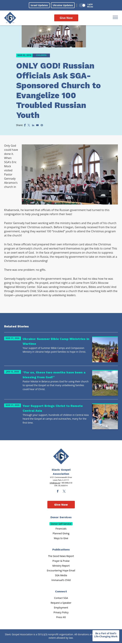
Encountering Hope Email (61, 570)
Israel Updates (39, 5)
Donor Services (61, 517)
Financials (61, 528)
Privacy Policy (61, 612)
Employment (61, 607)
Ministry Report (60, 565)
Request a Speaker (61, 602)
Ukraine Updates (63, 5)
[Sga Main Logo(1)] (61, 456)
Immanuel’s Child (61, 580)
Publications (61, 549)
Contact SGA (61, 598)
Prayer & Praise (61, 560)
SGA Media (61, 575)
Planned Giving (61, 533)
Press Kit (61, 617)
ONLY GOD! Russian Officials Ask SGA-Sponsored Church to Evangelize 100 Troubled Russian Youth (58, 90)
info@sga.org (55, 483)
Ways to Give (61, 538)
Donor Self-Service (61, 523)
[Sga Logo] (10, 18)
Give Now (66, 18)
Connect (61, 591)
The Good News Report (61, 556)
